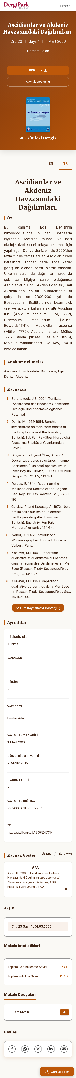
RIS (46, 854)
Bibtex (65, 854)
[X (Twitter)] (38, 1049)
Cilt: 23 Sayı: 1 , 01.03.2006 (32, 926)
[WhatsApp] (25, 1049)
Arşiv (9, 908)
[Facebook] (12, 1049)
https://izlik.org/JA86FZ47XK (29, 832)
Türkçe (65, 5)
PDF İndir (38, 70)
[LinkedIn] (51, 1049)
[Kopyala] (65, 890)
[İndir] (64, 1012)
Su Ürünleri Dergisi (38, 138)
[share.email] (64, 1049)
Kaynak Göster (38, 81)
